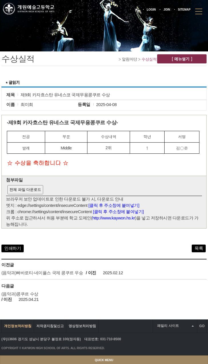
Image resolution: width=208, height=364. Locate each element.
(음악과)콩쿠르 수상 (19, 293)
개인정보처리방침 (17, 326)
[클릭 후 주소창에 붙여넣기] (114, 205)
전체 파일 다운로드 (25, 189)
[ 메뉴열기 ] (181, 59)
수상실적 (149, 59)
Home (115, 59)
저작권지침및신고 (50, 326)
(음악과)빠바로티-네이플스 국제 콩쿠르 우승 (42, 272)
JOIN (166, 9)
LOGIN (151, 9)
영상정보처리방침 (82, 326)
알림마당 (129, 59)
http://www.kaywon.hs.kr (113, 217)
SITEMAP (184, 9)
